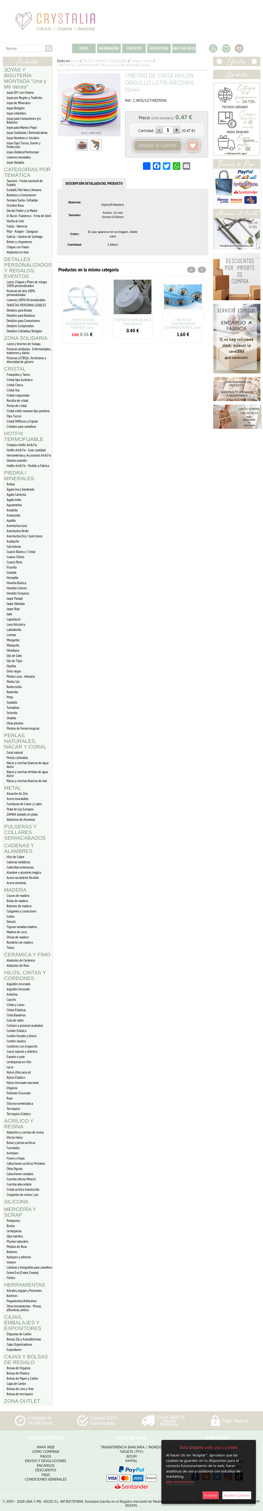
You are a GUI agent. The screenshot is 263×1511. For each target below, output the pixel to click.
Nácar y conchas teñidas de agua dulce (27, 773)
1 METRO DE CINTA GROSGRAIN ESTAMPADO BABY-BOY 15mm (82, 323)
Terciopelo (13, 1108)
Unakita (11, 717)
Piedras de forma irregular (23, 728)
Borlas (11, 1225)
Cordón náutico (16, 1041)
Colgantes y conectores (21, 911)
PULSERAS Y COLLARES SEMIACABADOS (25, 832)
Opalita (11, 665)
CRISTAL (15, 369)
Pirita (10, 697)
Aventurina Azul (17, 525)
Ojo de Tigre (14, 660)
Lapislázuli (13, 619)
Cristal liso (13, 390)
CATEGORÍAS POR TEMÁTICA (27, 172)
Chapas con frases (18, 246)
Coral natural (15, 752)
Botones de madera (19, 905)
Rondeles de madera (20, 942)
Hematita (12, 577)
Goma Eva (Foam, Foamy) (23, 1272)
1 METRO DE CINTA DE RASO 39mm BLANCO (132, 321)
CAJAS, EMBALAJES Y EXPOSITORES (22, 1322)
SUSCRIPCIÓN (159, 48)
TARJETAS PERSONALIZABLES (26, 305)
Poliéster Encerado (19, 1093)
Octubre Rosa (15, 205)
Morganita (13, 640)
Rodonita (12, 691)
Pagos (45, 1455)
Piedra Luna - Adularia (21, 676)
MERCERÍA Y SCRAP (20, 1212)
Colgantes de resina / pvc (23, 1194)
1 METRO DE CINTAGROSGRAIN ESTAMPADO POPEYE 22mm (183, 323)
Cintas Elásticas (16, 1009)
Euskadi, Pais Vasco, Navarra (24, 189)
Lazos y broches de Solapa (23, 343)
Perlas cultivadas (17, 757)
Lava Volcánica (16, 624)
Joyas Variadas (15, 162)
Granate (12, 572)
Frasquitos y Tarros (18, 374)
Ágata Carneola (16, 494)
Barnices (12, 1295)
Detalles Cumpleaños (20, 325)
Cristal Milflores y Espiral (22, 421)
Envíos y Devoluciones (45, 1459)
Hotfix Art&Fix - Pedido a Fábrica (28, 465)
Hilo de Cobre (15, 856)
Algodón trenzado (18, 989)
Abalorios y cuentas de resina (25, 1132)
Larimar (11, 634)
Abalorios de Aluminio (21, 819)
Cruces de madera (18, 895)
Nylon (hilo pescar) (19, 1072)
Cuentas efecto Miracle (21, 1179)
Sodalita (12, 702)
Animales (12, 1153)
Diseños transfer (17, 460)
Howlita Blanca (16, 582)
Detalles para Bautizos (21, 315)
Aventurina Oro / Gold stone (25, 536)
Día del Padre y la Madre (22, 210)
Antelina (12, 994)
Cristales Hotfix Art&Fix (22, 444)
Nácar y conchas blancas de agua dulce (27, 764)
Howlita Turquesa (18, 593)
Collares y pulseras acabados (25, 1025)
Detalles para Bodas (19, 310)
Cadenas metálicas (18, 862)
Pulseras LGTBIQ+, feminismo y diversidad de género (26, 359)
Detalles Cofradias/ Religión (24, 331)
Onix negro (14, 671)
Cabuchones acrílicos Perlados (26, 1163)
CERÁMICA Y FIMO (27, 955)
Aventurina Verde (18, 530)
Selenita (12, 712)
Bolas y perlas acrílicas (21, 1142)
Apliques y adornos (19, 1256)
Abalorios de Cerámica (21, 960)
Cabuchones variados (20, 1173)
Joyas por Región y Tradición (24, 97)
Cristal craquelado (18, 395)
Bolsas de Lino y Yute (20, 1388)
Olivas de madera (18, 937)
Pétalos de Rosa (17, 1246)
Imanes (11, 1262)
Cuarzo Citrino (15, 556)
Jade (9, 614)
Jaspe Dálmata (16, 603)
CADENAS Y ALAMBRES (19, 848)
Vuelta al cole (15, 220)
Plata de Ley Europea (20, 809)
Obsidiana (13, 650)
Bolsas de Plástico (18, 1373)
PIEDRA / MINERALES (19, 475)
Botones (12, 1251)
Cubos (10, 916)
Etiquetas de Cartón (19, 1333)
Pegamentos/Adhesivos (22, 1300)
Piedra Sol (13, 681)
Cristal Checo (15, 384)
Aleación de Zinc (17, 793)
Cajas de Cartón (16, 1383)
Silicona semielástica (20, 1103)
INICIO (83, 48)
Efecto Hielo (15, 1137)
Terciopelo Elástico (19, 1113)
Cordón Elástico (16, 1030)
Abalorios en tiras (18, 252)
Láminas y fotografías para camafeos (29, 1267)
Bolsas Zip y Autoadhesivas (24, 1339)
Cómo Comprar (45, 1450)
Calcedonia (14, 546)
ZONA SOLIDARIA (25, 338)
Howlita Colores (17, 588)
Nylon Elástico (16, 1077)
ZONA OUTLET (22, 1401)
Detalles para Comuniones (23, 320)
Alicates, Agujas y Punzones (24, 1290)
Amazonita (13, 515)
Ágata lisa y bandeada (20, 489)
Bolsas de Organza (18, 1367)
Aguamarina (14, 504)
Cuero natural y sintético (22, 1051)
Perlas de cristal (17, 405)
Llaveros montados (19, 157)
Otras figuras (14, 1168)
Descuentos (45, 1469)
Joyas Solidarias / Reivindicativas (27, 132)
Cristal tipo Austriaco (20, 379)
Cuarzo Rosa (14, 562)
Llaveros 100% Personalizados (26, 299)
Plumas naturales (17, 1241)
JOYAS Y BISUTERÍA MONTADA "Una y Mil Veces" (25, 78)
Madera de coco (17, 931)
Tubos (10, 947)
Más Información (180, 1481)
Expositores (14, 1349)
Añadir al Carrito (157, 145)
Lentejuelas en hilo (19, 1061)
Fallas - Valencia (17, 226)
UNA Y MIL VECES (184, 48)
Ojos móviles (15, 1236)
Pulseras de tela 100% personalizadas (21, 292)
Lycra (10, 1067)
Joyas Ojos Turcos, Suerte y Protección (23, 145)
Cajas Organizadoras (19, 1344)
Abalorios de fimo (18, 965)
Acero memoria (16, 882)
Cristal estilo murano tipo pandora (28, 410)
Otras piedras (15, 723)
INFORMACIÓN (109, 48)
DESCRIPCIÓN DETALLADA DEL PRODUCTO (94, 183)
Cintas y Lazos (15, 1004)
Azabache (13, 541)
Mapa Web (45, 1445)
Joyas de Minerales (18, 102)
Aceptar (210, 1495)
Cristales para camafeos (21, 426)
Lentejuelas (14, 1230)
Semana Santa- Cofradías (22, 200)
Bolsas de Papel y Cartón (22, 1378)
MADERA (15, 890)
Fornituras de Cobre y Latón (24, 803)
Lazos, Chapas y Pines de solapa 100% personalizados (27, 283)
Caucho (11, 999)
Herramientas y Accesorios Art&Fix (29, 455)
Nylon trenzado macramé (23, 1082)
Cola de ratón (15, 1020)
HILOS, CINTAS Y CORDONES (25, 975)
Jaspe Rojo (13, 608)
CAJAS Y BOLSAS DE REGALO (26, 1359)
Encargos (46, 1464)
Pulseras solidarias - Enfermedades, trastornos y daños (29, 351)
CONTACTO (133, 48)
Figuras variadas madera (22, 926)
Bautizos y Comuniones (21, 195)
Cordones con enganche (22, 1046)
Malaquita (13, 645)
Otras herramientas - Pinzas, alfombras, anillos (24, 1308)
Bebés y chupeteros (19, 241)
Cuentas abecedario (19, 1184)
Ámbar (11, 484)
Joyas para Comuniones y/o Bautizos (24, 120)
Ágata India (14, 499)
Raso (10, 1098)
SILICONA (16, 1202)
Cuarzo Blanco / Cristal (21, 551)
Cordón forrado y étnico (22, 1035)
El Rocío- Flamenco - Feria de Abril (29, 215)
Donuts (11, 921)
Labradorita (14, 629)
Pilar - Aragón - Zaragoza (22, 231)
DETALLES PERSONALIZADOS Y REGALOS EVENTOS (28, 267)
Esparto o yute (16, 1056)
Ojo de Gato (14, 655)
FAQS (46, 1473)
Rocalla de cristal (17, 400)
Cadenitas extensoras (20, 867)
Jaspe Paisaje (15, 598)
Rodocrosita (14, 686)
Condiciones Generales (46, 1478)
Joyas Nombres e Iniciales (23, 137)
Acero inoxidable (18, 798)
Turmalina (13, 707)
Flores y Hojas (16, 1158)
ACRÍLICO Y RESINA (19, 1124)
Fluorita (12, 567)
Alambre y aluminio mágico (24, 872)
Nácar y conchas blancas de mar (27, 780)
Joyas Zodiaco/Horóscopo (23, 152)
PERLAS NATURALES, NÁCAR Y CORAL (25, 741)
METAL (12, 788)
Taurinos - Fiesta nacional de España (25, 182)
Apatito (11, 520)
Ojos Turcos (14, 416)
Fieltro (11, 1277)
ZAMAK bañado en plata (22, 814)
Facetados (13, 1147)
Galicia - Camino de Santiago (25, 236)
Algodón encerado (18, 983)
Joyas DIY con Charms (20, 92)
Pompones (13, 1220)
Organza (12, 1087)
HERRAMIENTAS (24, 1285)
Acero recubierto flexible (23, 877)
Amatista (12, 510)
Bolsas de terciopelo (20, 1393)
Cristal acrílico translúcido (23, 1189)
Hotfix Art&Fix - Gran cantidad (26, 450)
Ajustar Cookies (237, 1495)
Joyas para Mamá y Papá (22, 127)
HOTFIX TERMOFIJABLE (23, 436)
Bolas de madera (17, 900)
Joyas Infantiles (16, 113)
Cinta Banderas (16, 1015)
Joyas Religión (16, 108)
